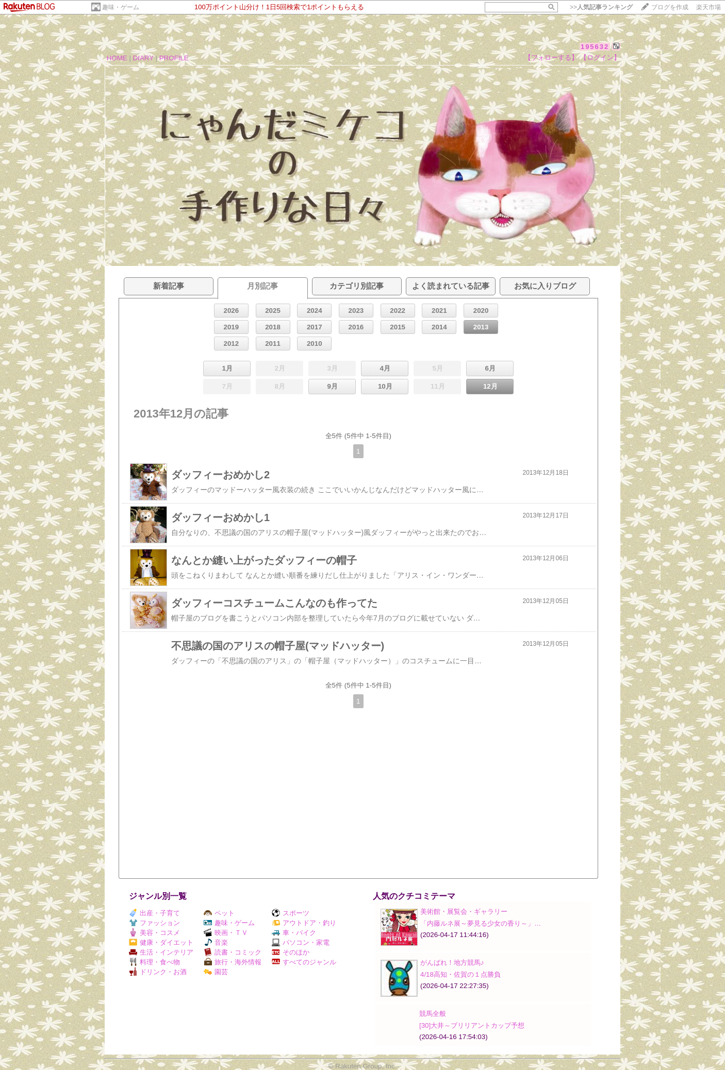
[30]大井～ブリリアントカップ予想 (471, 1025)
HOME (117, 58)
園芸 (216, 972)
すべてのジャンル (304, 962)
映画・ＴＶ (226, 933)
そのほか (290, 952)
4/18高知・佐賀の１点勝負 (460, 974)
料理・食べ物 (154, 962)
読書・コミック (232, 952)
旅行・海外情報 (232, 962)
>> (601, 7)
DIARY (143, 58)
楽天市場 (708, 7)
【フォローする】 (551, 57)
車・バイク (294, 933)
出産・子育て (154, 913)
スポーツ (290, 913)
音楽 (216, 942)
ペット (219, 913)
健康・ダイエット (161, 942)
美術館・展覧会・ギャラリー (463, 911)
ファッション (154, 923)
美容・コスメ (154, 933)
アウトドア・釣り (304, 923)
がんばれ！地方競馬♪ (452, 962)
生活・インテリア (161, 952)
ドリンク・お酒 (158, 972)
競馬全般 (432, 1013)
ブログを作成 (669, 7)
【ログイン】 (600, 57)
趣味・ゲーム (120, 7)
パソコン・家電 (300, 942)
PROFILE (174, 58)
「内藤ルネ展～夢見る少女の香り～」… (480, 923)
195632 (595, 47)
